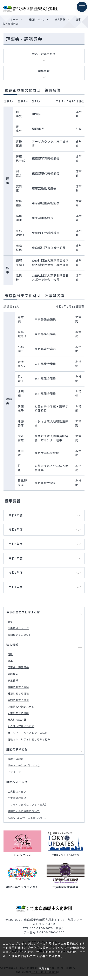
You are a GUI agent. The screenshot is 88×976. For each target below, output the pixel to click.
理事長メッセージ (18, 628)
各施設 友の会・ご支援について (27, 818)
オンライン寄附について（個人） (28, 804)
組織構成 (13, 674)
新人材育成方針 (17, 720)
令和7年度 (16, 515)
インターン (14, 772)
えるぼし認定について (21, 726)
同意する (44, 968)
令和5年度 (16, 544)
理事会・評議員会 (18, 667)
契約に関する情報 (18, 700)
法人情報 (12, 644)
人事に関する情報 (18, 713)
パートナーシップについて (24, 765)
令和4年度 (16, 558)
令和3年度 (16, 572)
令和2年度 (16, 587)
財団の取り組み (17, 749)
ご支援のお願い (17, 791)
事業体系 (13, 680)
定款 (10, 654)
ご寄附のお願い (17, 798)
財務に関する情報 (18, 693)
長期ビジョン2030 (19, 635)
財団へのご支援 (17, 782)
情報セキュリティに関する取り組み (29, 739)
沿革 (10, 661)
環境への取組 (16, 759)
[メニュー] (82, 7)
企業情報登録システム (21, 707)
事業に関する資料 (18, 687)
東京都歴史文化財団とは (23, 612)
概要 (10, 622)
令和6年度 (16, 529)
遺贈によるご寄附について (24, 811)
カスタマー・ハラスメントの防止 (28, 733)
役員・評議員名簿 (44, 54)
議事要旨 (44, 71)
